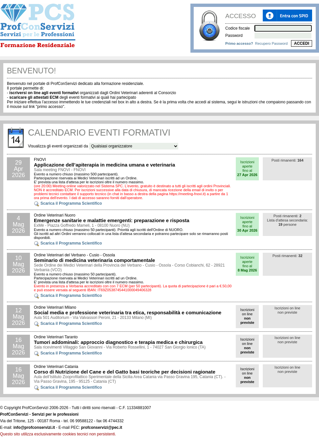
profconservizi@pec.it (101, 427)
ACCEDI (301, 43)
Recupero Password (271, 43)
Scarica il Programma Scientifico (68, 203)
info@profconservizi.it (34, 427)
